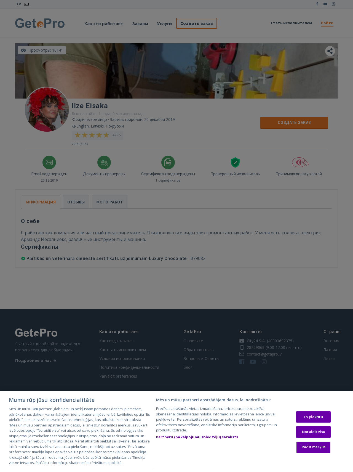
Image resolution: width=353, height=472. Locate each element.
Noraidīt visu (313, 433)
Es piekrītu (313, 417)
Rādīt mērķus (313, 448)
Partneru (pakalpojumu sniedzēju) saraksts (197, 438)
